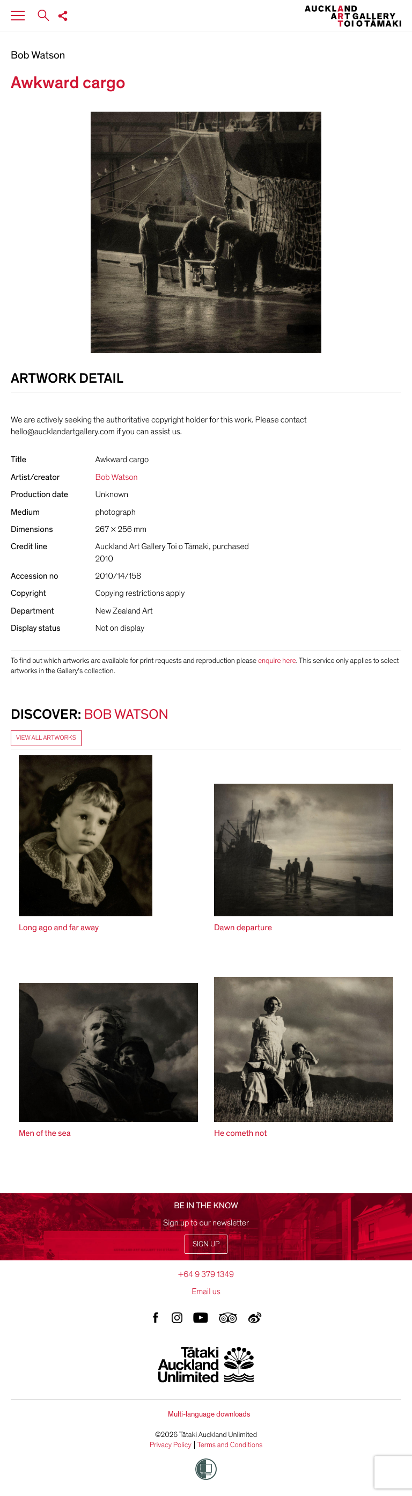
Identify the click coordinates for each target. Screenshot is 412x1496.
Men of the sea (45, 1133)
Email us (206, 1291)
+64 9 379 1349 (206, 1274)
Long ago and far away (59, 927)
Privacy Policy (171, 1445)
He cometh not (240, 1133)
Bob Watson (38, 56)
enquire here (277, 660)
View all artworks (46, 738)
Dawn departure (243, 927)
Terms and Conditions (230, 1445)
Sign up (206, 1244)
